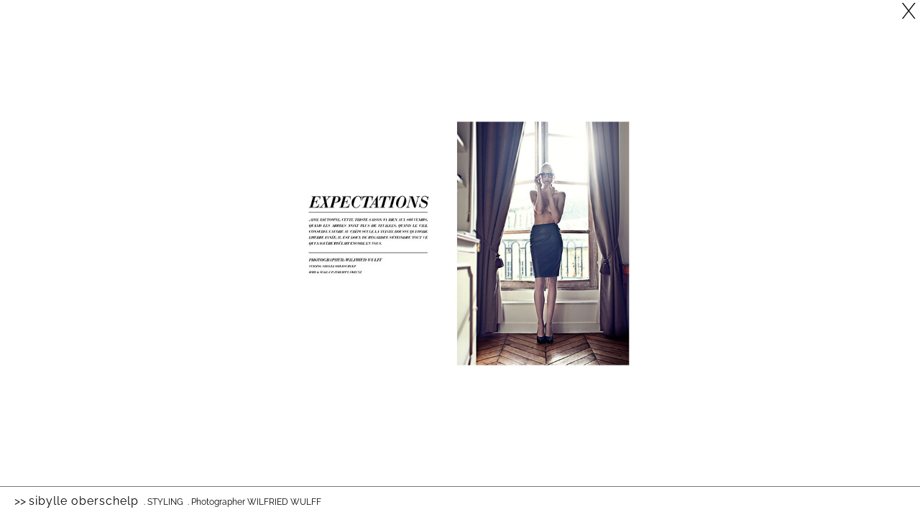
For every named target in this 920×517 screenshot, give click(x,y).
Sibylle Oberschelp (84, 501)
